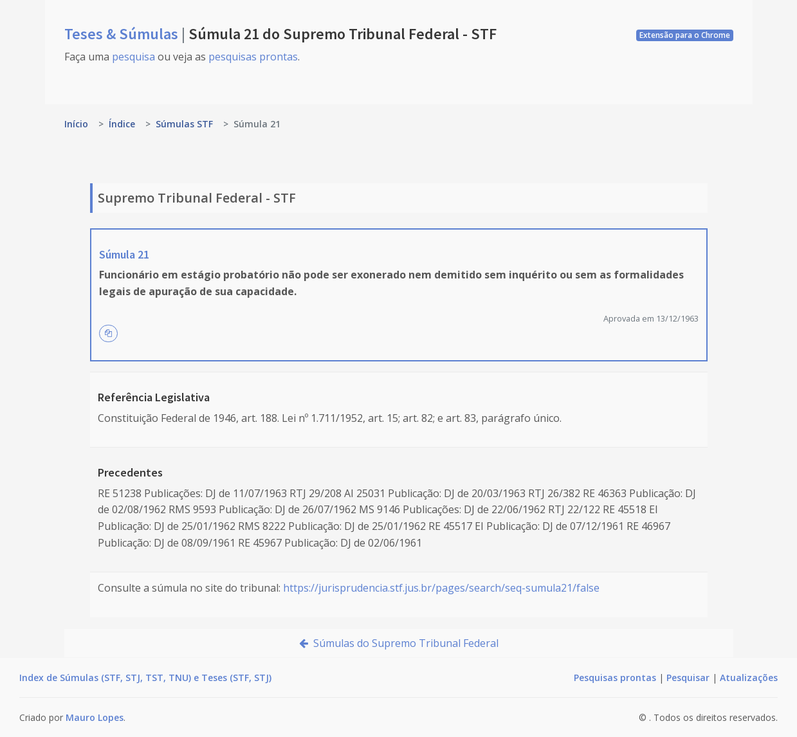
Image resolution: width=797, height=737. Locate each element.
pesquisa (133, 57)
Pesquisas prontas (615, 677)
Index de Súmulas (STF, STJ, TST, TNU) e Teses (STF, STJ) (145, 677)
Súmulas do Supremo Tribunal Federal (399, 643)
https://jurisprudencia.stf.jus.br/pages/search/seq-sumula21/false (441, 588)
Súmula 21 (124, 254)
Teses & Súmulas (122, 34)
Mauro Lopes (95, 717)
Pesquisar (688, 677)
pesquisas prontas (253, 57)
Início (76, 124)
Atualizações (749, 677)
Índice (122, 124)
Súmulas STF (184, 124)
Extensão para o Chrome (684, 35)
